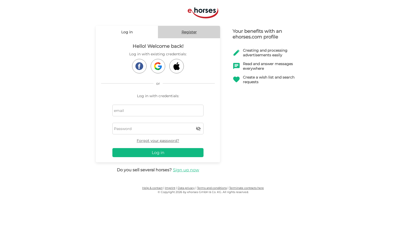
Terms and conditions (212, 188)
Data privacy (186, 188)
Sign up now (186, 169)
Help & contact (152, 188)
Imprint (170, 188)
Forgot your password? (158, 140)
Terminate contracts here (246, 188)
